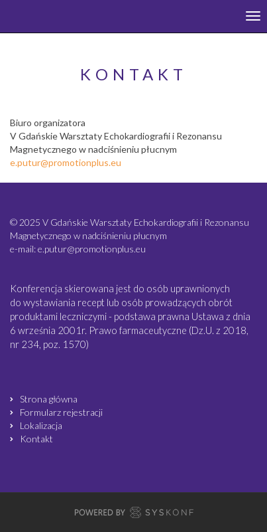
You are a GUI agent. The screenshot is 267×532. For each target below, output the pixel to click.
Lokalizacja (41, 425)
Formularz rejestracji (61, 412)
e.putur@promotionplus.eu (65, 162)
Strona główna (49, 398)
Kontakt (36, 438)
